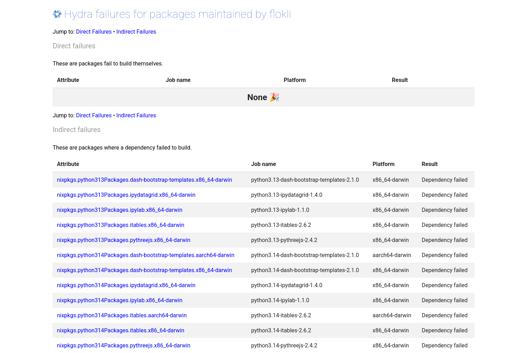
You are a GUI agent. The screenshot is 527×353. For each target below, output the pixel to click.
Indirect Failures (136, 31)
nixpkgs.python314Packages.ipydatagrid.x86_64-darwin (126, 285)
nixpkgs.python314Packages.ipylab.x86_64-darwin (119, 300)
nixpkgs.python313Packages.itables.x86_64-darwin (120, 225)
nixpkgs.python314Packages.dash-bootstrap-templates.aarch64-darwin (145, 255)
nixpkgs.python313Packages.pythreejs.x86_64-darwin (123, 240)
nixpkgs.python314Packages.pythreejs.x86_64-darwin (123, 345)
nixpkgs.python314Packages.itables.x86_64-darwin (120, 330)
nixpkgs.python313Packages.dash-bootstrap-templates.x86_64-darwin (144, 179)
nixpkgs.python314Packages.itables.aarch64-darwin (121, 315)
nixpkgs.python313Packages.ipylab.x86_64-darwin (119, 210)
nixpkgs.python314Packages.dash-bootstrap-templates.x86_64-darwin (144, 270)
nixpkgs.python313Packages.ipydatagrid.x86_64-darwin (126, 195)
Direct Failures (94, 31)
